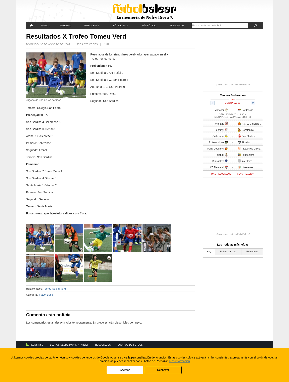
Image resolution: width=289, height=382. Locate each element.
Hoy (209, 251)
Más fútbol (149, 25)
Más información (179, 361)
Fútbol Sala (120, 25)
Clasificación (245, 174)
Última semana (228, 251)
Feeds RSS (36, 345)
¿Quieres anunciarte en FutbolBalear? (233, 85)
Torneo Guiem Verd (54, 288)
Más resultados (221, 174)
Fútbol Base (91, 25)
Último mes (252, 251)
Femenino (65, 25)
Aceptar (125, 370)
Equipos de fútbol (130, 345)
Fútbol (45, 25)
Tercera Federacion (233, 95)
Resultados (177, 25)
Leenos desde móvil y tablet (69, 345)
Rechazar (163, 370)
